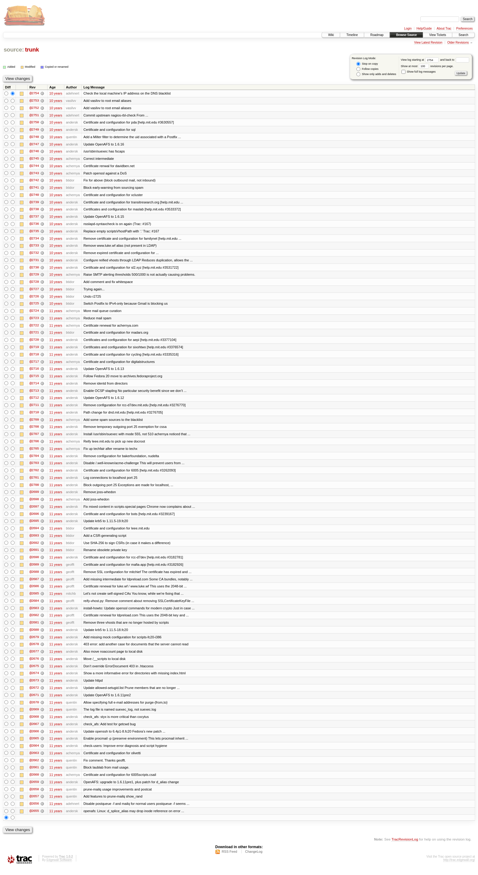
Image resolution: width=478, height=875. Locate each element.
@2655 (34, 818)
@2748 (34, 137)
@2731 (34, 261)
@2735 (34, 232)
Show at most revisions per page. (427, 66)
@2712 (34, 400)
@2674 (34, 678)
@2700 (34, 488)
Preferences (464, 28)
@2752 (34, 108)
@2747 (34, 144)
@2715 (34, 378)
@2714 (34, 386)
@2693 (34, 539)
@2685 (34, 598)
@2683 (34, 613)
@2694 (34, 532)
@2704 (34, 459)
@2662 (34, 766)
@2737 (34, 217)
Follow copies (367, 69)
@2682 (34, 620)
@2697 (34, 510)
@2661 (34, 774)
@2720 (34, 342)
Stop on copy (367, 64)
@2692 (34, 547)
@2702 (34, 474)
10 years (55, 93)
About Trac (444, 28)
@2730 (34, 269)
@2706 (34, 444)
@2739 (34, 203)
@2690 (34, 561)
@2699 (34, 495)
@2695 (34, 525)
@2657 (34, 803)
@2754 (34, 93)
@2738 (34, 210)
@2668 (34, 722)
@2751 (34, 115)
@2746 (34, 151)
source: (14, 49)
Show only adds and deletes (376, 74)
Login (408, 28)
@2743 (34, 173)
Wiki (331, 35)
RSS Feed (229, 858)
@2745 (34, 159)
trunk (32, 49)
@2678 (34, 649)
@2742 (34, 181)
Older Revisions (458, 42)
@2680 (34, 635)
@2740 (34, 195)
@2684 (34, 605)
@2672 (34, 693)
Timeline (352, 35)
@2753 (34, 100)
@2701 (34, 481)
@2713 (34, 393)
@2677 (34, 656)
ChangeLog (253, 858)
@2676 (34, 664)
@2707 (34, 437)
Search (463, 35)
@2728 (34, 283)
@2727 (34, 291)
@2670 (34, 708)
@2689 (34, 569)
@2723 (34, 320)
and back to (454, 59)
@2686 (34, 591)
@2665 (34, 744)
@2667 (34, 730)
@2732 (34, 254)
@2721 (34, 334)
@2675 (34, 671)
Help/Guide (424, 28)
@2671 (34, 700)
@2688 (34, 576)
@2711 (34, 408)
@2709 (34, 422)
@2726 (34, 298)
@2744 (34, 166)
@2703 (34, 466)
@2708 (34, 430)
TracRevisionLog (404, 846)
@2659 (34, 788)
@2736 (34, 225)
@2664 (34, 752)
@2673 (34, 686)
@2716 (34, 371)
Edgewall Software (59, 867)
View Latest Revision (428, 42)
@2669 (34, 715)
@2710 (34, 415)
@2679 (34, 642)
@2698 (34, 503)
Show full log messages (418, 71)
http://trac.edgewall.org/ (459, 867)
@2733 (34, 247)
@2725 (34, 305)
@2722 (34, 327)
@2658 (34, 796)
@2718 (34, 356)
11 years (55, 313)
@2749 (34, 129)
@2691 (34, 554)
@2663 (34, 759)
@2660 (34, 781)
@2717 (34, 364)
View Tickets (437, 35)
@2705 (34, 452)
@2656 (34, 810)
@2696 (34, 517)
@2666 (34, 737)
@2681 (34, 627)
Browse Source (406, 35)
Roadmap (376, 35)
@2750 (34, 122)
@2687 (34, 583)
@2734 (34, 239)
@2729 (34, 276)
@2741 (34, 188)
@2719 (34, 349)
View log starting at (420, 59)
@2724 (34, 312)
